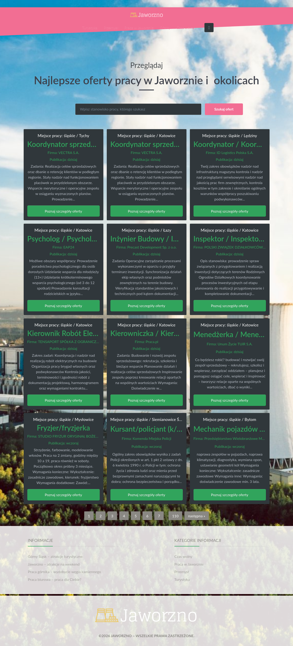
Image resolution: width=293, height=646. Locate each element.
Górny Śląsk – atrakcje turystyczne (55, 556)
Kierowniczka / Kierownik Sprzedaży (169, 333)
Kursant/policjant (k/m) (147, 428)
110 (175, 516)
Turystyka (90, 27)
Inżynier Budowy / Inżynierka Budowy (171, 238)
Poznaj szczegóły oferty (63, 211)
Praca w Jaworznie (138, 27)
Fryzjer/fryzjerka (63, 427)
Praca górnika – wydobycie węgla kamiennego (64, 571)
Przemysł (111, 27)
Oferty (165, 27)
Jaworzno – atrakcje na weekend (53, 564)
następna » (196, 516)
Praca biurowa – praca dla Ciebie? (54, 579)
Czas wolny (186, 27)
